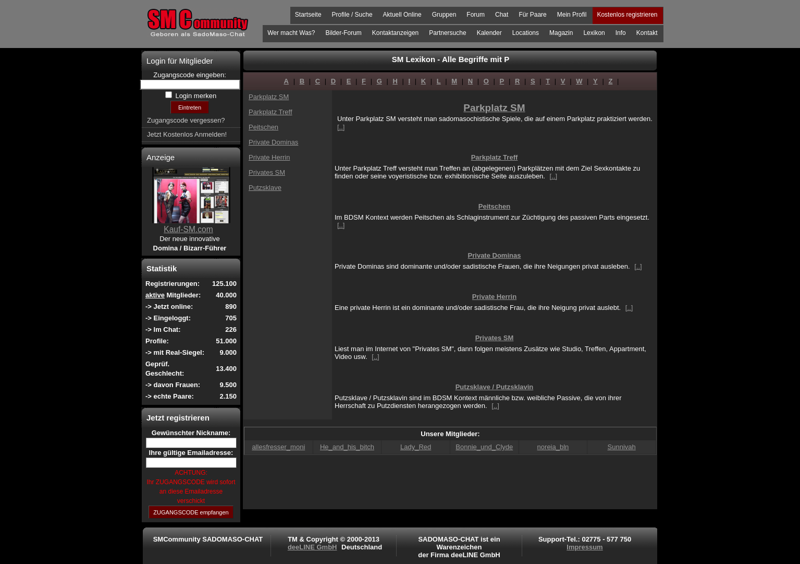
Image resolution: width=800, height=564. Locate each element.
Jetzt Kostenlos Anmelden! (187, 134)
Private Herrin (269, 157)
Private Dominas (273, 142)
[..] (340, 127)
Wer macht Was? (291, 33)
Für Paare (532, 14)
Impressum (584, 547)
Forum (475, 14)
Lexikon (594, 33)
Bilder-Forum (343, 33)
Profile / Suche (352, 14)
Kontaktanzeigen (395, 33)
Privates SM (267, 172)
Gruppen (444, 14)
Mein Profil (572, 14)
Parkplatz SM (269, 97)
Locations (525, 33)
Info (621, 33)
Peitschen (263, 127)
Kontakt (647, 33)
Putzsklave (265, 187)
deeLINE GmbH (312, 547)
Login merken (195, 96)
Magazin (561, 33)
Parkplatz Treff (270, 112)
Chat (501, 14)
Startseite (308, 14)
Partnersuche (447, 33)
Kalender (489, 33)
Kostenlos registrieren (627, 14)
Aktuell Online (402, 14)
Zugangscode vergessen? (186, 120)
